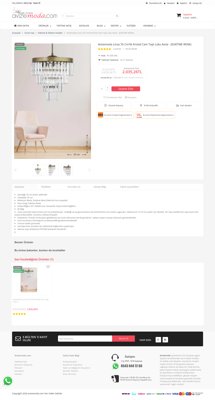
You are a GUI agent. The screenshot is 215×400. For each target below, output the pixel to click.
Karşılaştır (132, 97)
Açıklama (19, 186)
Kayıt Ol (36, 3)
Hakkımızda (21, 361)
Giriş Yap (28, 3)
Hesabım (169, 3)
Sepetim (182, 3)
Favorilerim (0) (154, 3)
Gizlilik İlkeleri (70, 371)
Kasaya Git (195, 3)
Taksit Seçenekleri (129, 186)
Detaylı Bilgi (100, 186)
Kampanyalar (70, 361)
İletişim (19, 367)
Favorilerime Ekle (114, 97)
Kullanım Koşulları (73, 364)
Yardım (18, 374)
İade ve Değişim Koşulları (76, 367)
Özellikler (46, 186)
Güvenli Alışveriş (24, 364)
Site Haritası (69, 374)
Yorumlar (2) (73, 186)
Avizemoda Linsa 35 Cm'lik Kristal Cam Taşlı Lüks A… (31, 300)
